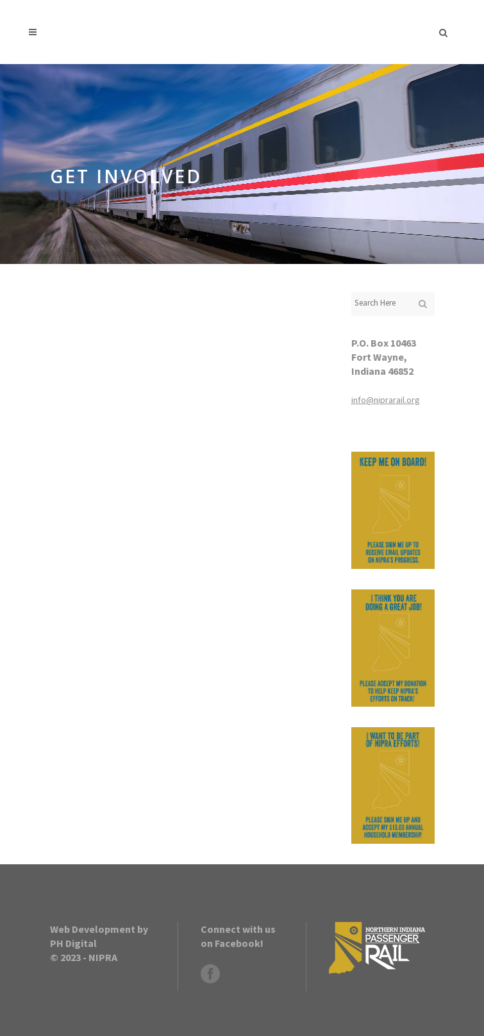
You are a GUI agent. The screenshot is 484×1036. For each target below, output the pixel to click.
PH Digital (73, 943)
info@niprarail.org (385, 400)
